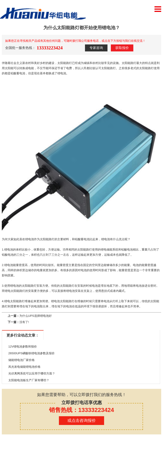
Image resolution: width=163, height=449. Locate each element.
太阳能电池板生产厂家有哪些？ (28, 380)
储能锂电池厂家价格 (21, 360)
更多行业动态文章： (23, 335)
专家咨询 (96, 48)
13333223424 (50, 48)
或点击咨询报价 (81, 420)
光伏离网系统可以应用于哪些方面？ (31, 373)
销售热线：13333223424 (81, 410)
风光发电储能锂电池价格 (24, 366)
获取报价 (122, 48)
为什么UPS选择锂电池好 (35, 315)
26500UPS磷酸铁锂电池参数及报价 (31, 353)
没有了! (24, 322)
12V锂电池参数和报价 (22, 346)
